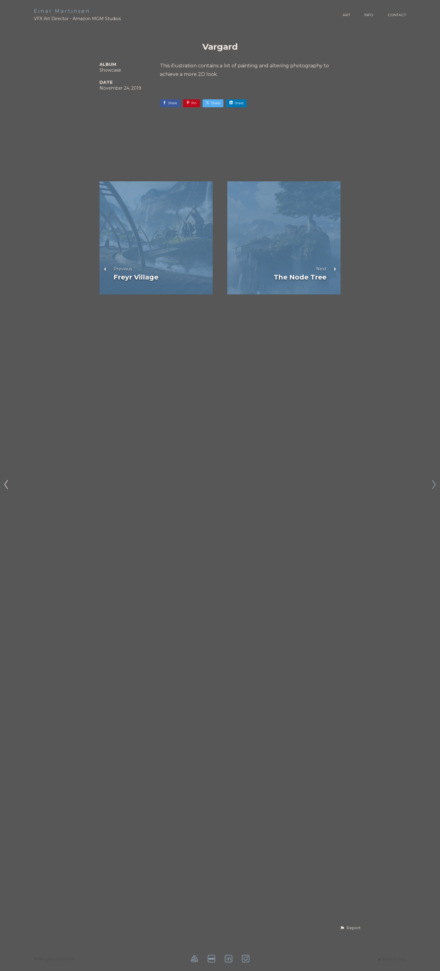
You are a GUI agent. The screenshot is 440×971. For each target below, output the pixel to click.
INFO (368, 14)
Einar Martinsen (62, 11)
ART (346, 14)
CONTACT (397, 14)
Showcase (110, 70)
